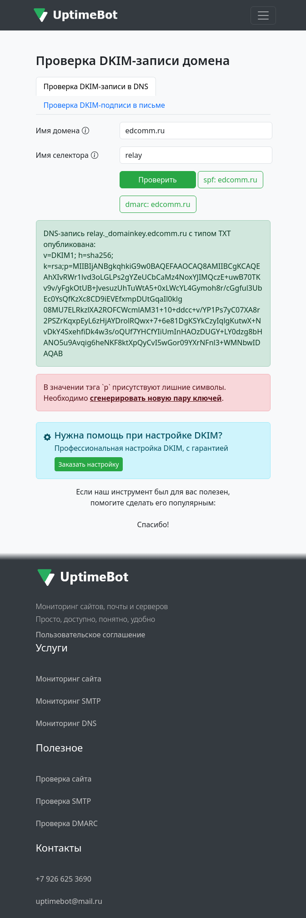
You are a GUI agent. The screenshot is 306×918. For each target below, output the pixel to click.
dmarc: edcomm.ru (158, 204)
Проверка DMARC (67, 823)
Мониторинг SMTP (68, 701)
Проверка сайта (64, 779)
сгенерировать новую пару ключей (156, 398)
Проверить (157, 180)
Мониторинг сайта (68, 679)
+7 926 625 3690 (63, 879)
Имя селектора (67, 154)
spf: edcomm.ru (230, 180)
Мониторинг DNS (66, 723)
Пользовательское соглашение (90, 635)
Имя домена (63, 130)
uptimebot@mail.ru (69, 901)
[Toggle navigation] (263, 15)
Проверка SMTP (63, 801)
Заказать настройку (89, 464)
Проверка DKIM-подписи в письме (104, 105)
